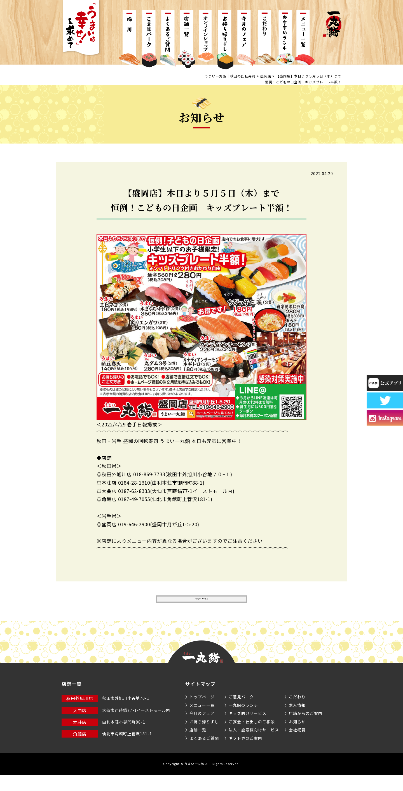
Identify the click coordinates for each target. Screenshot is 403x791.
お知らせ (297, 737)
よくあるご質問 (204, 754)
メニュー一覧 (202, 721)
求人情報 (297, 721)
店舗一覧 (197, 745)
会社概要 (297, 745)
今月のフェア (202, 729)
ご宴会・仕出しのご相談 (252, 737)
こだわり (297, 712)
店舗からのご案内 (305, 729)
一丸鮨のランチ (243, 721)
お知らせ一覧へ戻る (201, 607)
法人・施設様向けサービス (254, 745)
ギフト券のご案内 (245, 754)
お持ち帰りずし (204, 737)
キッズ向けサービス (247, 729)
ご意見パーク (241, 712)
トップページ (202, 712)
